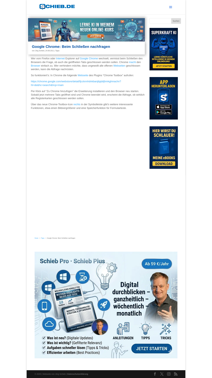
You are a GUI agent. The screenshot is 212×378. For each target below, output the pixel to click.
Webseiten (119, 65)
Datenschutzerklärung (77, 374)
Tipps (57, 51)
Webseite (83, 75)
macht (132, 62)
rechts (76, 104)
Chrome (93, 58)
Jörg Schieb (39, 51)
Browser (35, 65)
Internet (60, 58)
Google (84, 58)
